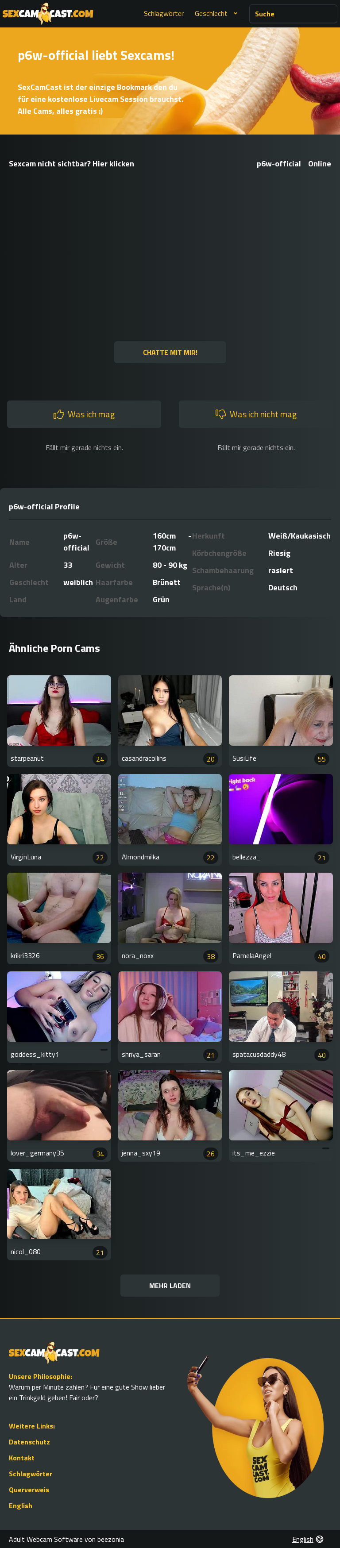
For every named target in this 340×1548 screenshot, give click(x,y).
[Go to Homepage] (48, 14)
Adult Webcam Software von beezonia (66, 1539)
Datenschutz (29, 1441)
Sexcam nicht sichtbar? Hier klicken (71, 163)
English (20, 1505)
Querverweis (29, 1489)
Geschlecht (217, 13)
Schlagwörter (164, 13)
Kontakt (22, 1457)
